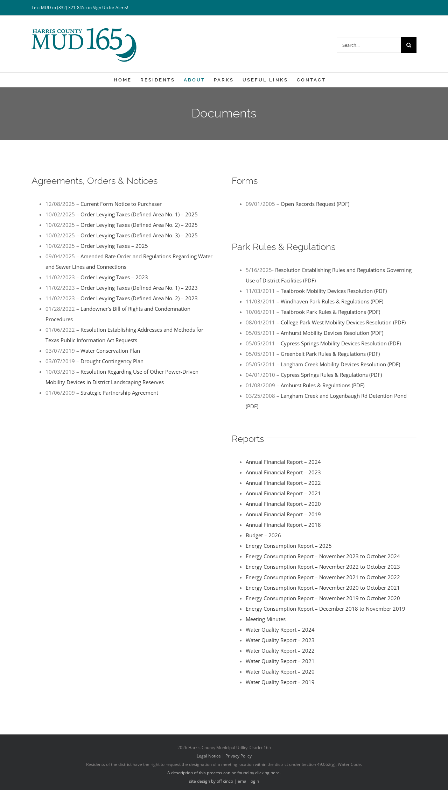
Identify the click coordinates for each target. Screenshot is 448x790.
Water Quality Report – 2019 (280, 681)
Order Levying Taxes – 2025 (114, 245)
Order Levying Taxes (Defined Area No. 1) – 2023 (139, 287)
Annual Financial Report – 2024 (283, 461)
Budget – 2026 (263, 535)
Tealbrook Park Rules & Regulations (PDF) (330, 311)
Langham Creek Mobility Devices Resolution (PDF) (340, 364)
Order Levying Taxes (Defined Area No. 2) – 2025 (139, 224)
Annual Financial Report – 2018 (283, 524)
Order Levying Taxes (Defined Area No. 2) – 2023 (139, 298)
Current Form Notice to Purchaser (121, 203)
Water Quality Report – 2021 (280, 661)
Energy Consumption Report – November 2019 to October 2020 (323, 598)
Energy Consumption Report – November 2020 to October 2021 (323, 587)
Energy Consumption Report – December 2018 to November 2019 (325, 608)
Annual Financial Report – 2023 (283, 472)
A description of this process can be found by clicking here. (224, 773)
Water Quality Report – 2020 (280, 671)
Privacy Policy (238, 756)
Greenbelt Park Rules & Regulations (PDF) (330, 353)
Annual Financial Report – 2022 (283, 482)
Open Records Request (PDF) (315, 203)
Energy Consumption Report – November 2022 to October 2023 (323, 566)
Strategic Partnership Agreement (119, 392)
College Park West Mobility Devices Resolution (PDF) (343, 322)
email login (248, 781)
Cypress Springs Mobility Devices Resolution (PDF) (341, 343)
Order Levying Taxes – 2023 (114, 277)
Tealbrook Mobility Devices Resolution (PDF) (334, 290)
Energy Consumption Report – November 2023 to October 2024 (323, 556)
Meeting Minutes (266, 619)
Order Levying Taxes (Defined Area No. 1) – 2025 (139, 214)
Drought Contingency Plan (112, 361)
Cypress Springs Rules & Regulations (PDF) (331, 374)
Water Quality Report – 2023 (280, 640)
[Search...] (369, 45)
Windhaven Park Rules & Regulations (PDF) (332, 301)
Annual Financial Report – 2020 (283, 503)
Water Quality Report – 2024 (280, 629)
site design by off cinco (211, 781)
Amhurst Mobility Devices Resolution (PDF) (332, 332)
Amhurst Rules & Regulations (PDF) (322, 385)
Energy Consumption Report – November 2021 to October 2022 (323, 577)
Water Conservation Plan (110, 350)
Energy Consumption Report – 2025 (289, 545)
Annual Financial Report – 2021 (283, 493)
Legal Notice (209, 756)
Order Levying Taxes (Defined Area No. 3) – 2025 (139, 235)
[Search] (408, 45)
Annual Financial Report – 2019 (283, 514)
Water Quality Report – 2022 (280, 650)
